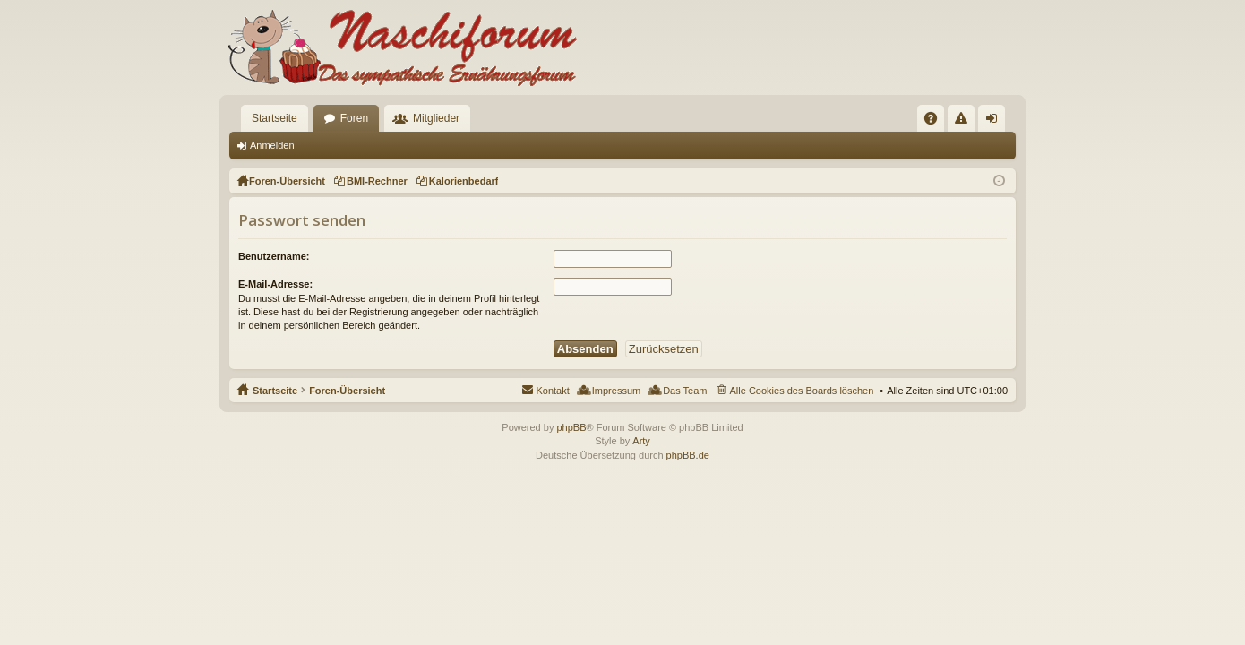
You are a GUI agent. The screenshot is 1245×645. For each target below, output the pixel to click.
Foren (354, 118)
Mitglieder (436, 118)
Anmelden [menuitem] (995, 122)
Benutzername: (273, 256)
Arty (641, 440)
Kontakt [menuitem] (552, 390)
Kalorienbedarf (464, 181)
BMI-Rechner (377, 181)
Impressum (616, 390)
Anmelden (272, 145)
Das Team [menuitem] (685, 390)
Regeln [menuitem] (965, 122)
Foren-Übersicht (347, 390)
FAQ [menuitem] (936, 122)
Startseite (274, 118)
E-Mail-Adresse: (275, 284)
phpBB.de (687, 455)
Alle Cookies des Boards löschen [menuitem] (802, 390)
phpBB (571, 427)
